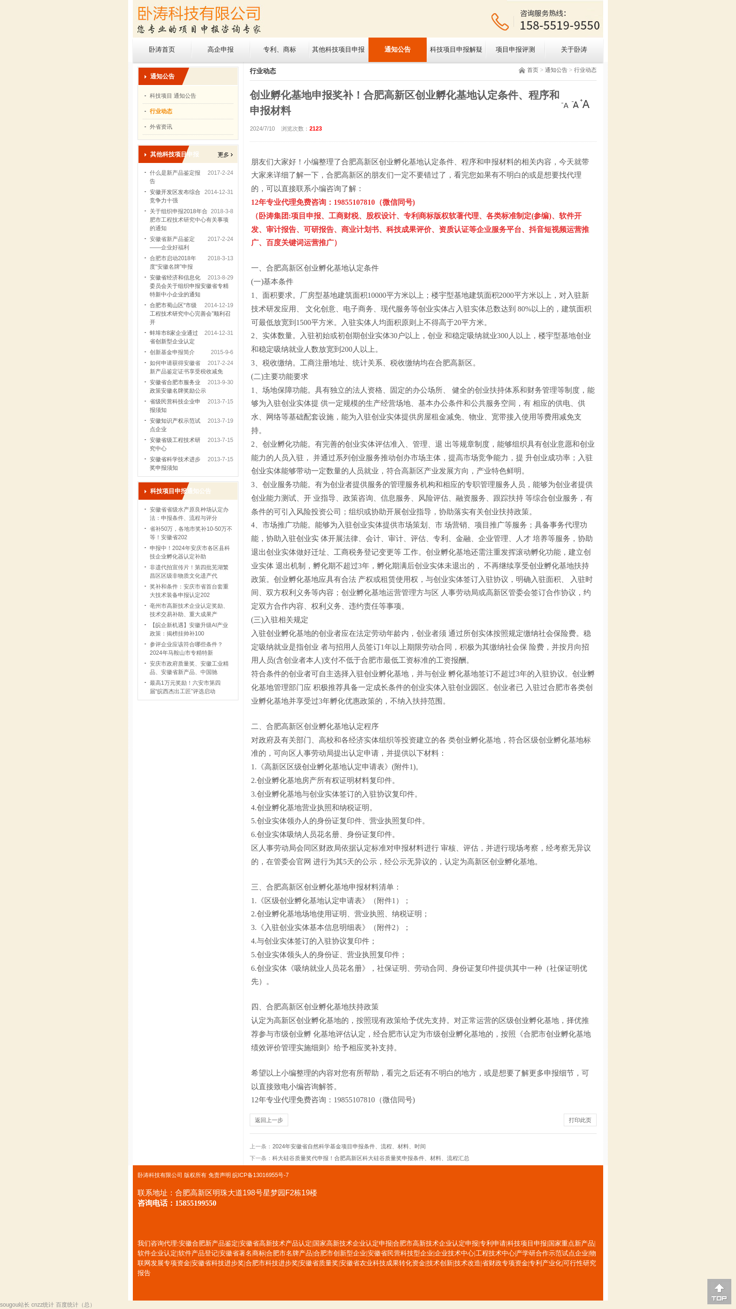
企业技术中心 (454, 1253)
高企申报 (220, 49)
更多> (225, 154)
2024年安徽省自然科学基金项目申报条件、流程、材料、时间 (349, 1146)
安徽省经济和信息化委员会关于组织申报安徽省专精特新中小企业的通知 (189, 286)
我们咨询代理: (158, 1243)
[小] (566, 103)
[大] (585, 103)
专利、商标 (279, 49)
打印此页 (580, 1120)
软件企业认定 (157, 1253)
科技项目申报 (527, 1243)
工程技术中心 (495, 1253)
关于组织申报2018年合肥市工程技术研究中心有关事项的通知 (189, 220)
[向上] (719, 1291)
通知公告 (397, 49)
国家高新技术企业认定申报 (352, 1243)
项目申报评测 (515, 49)
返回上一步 (269, 1120)
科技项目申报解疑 (456, 49)
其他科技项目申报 (338, 49)
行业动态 (585, 70)
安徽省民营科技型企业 (400, 1253)
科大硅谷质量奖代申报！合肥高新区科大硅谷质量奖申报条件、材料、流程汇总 (370, 1158)
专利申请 (493, 1243)
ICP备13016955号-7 (263, 1175)
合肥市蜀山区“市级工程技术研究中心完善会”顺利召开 (190, 313)
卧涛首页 (162, 49)
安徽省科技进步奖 (218, 1263)
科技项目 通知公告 (173, 96)
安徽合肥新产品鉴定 (208, 1243)
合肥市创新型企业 (340, 1253)
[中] (575, 103)
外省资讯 (161, 127)
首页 (532, 70)
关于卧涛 (574, 49)
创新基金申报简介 (172, 352)
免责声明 (219, 1175)
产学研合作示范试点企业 (552, 1253)
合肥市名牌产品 (289, 1253)
